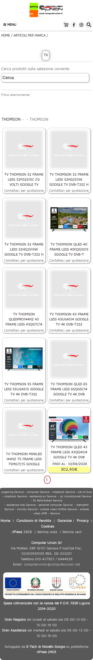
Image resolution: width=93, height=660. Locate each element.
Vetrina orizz (47, 531)
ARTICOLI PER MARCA (29, 35)
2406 (21, 531)
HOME (5, 35)
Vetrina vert (72, 531)
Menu (9, 24)
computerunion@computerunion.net (52, 564)
